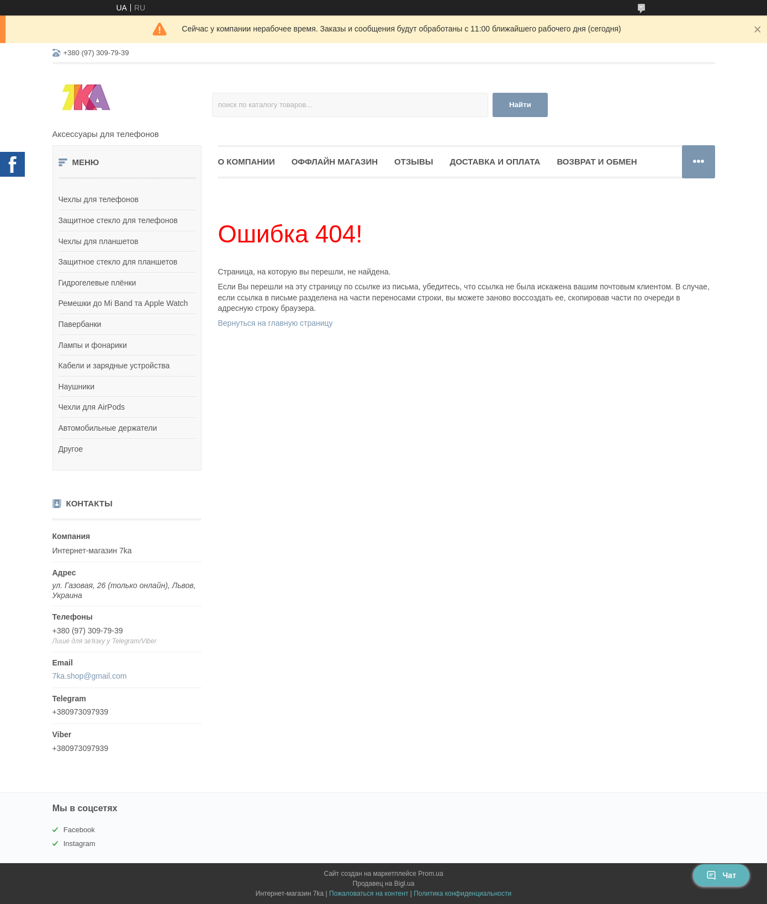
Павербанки (80, 324)
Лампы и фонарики (93, 345)
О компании (246, 161)
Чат (721, 875)
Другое (71, 449)
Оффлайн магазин (335, 161)
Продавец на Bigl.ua (384, 883)
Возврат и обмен (597, 161)
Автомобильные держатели (108, 428)
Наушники (76, 386)
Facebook (79, 830)
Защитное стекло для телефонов (118, 220)
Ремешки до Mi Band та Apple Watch (123, 303)
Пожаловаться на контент (368, 893)
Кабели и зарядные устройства (114, 365)
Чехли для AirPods (92, 407)
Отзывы (413, 161)
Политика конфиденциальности (462, 893)
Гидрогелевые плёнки (97, 282)
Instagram (80, 843)
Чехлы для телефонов (99, 199)
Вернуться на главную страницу (275, 323)
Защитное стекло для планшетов (118, 261)
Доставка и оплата (494, 161)
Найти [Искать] (520, 105)
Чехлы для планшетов (99, 241)
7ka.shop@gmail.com (89, 676)
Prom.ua (430, 873)
